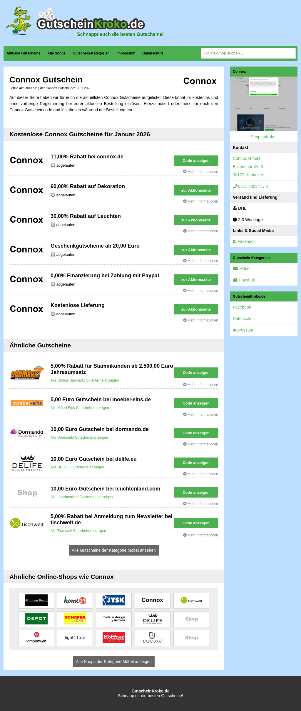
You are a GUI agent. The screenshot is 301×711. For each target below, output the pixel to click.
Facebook (244, 241)
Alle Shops (56, 53)
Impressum (125, 53)
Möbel (241, 268)
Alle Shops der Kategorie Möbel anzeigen (114, 661)
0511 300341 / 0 (250, 186)
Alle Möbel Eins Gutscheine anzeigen (80, 408)
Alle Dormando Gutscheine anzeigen (79, 437)
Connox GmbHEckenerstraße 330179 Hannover (248, 166)
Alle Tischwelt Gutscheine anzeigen (78, 531)
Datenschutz (152, 53)
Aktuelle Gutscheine (23, 53)
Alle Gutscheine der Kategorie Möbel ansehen (114, 550)
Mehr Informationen (200, 172)
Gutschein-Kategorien (91, 53)
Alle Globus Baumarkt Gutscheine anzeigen (85, 380)
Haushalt (244, 280)
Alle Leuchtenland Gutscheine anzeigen (82, 497)
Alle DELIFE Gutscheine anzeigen (77, 467)
